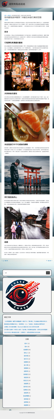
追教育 (26, 371)
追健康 (26, 350)
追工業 (26, 365)
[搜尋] (48, 272)
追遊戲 (26, 405)
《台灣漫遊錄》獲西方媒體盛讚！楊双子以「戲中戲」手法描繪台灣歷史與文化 (25, 321)
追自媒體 (26, 396)
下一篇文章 (49, 260)
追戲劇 (26, 368)
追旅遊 (6, 20)
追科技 (26, 387)
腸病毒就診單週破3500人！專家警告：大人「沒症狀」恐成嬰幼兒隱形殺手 (24, 324)
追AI (26, 346)
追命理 (26, 356)
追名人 (26, 353)
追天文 (26, 359)
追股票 (26, 393)
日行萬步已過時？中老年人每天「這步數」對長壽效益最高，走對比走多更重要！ (26, 329)
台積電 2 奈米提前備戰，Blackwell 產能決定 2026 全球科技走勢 (21, 327)
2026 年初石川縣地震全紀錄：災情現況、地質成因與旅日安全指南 (22, 332)
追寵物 (26, 362)
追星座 (26, 377)
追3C (26, 343)
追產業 (26, 383)
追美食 (26, 390)
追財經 (26, 399)
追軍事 (26, 402)
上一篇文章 (5, 260)
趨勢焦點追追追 (17, 4)
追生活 (26, 380)
